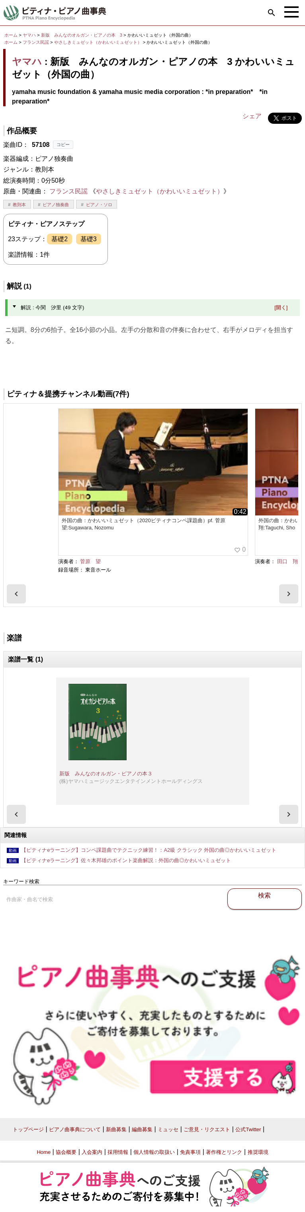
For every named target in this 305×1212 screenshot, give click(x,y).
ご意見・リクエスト (207, 1129)
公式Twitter (248, 1129)
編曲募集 (142, 1129)
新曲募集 (116, 1129)
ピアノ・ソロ (99, 204)
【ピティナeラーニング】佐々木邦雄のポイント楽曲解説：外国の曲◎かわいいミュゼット (126, 860)
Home (44, 1152)
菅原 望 (90, 561)
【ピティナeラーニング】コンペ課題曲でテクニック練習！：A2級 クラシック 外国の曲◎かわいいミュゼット (148, 850)
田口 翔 (287, 561)
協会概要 (66, 1152)
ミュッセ (168, 1129)
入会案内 (92, 1152)
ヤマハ (29, 35)
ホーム (11, 35)
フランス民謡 (36, 42)
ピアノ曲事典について (75, 1129)
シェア (252, 116)
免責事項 (190, 1152)
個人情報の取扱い (154, 1152)
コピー (63, 144)
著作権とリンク (224, 1152)
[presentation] (16, 593)
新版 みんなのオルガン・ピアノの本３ (105, 774)
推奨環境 (258, 1152)
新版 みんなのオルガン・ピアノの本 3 (82, 35)
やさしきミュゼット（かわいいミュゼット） (98, 42)
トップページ (28, 1129)
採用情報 (118, 1152)
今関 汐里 (287, 362)
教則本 (19, 204)
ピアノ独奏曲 (56, 204)
